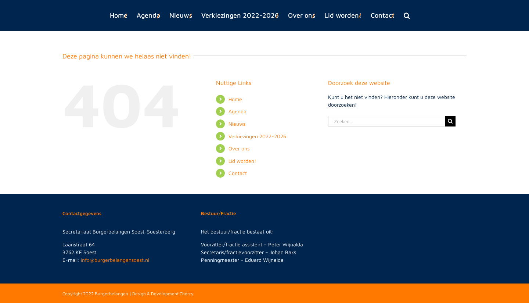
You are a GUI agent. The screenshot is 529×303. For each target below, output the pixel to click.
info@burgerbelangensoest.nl (115, 260)
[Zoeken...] (386, 121)
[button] (407, 15)
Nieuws (236, 124)
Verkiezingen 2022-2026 (257, 136)
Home (235, 99)
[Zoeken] (450, 121)
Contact (237, 173)
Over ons (238, 148)
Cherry (186, 293)
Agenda (237, 111)
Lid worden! (242, 161)
